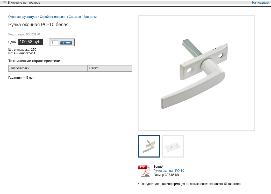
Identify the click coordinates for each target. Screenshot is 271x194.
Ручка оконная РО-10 (168, 171)
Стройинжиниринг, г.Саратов (60, 17)
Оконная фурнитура (22, 17)
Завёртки (90, 17)
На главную (260, 2)
